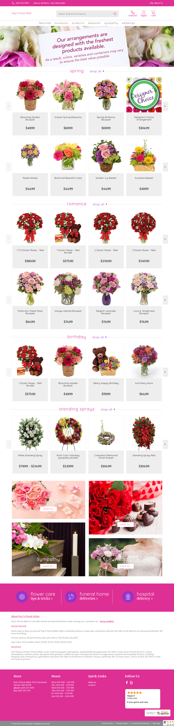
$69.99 (68, 128)
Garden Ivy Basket (106, 178)
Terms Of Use (107, 723)
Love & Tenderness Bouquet (144, 312)
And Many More (144, 383)
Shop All (96, 71)
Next (165, 106)
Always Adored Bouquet (68, 311)
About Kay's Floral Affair (25, 616)
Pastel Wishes (30, 178)
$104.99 (144, 128)
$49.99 (30, 128)
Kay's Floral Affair (22, 13)
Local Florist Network (140, 723)
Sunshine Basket (144, 178)
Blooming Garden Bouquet (30, 118)
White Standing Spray (30, 455)
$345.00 (144, 261)
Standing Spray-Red (144, 455)
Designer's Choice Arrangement (144, 118)
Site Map (156, 723)
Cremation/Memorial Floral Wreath (106, 456)
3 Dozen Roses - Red (144, 250)
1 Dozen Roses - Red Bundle (68, 251)
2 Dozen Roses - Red (106, 250)
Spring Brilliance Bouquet (106, 118)
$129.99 (68, 466)
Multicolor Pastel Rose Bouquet (30, 312)
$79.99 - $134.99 (30, 466)
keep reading (107, 621)
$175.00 (68, 261)
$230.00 (106, 261)
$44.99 (30, 189)
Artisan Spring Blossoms (68, 117)
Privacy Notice (122, 723)
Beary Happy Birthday (106, 383)
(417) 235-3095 (22, 3)
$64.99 (30, 322)
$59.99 (106, 394)
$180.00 (30, 261)
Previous (8, 106)
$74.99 (68, 322)
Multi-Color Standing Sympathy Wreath (68, 456)
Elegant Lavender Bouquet (106, 312)
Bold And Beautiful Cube (68, 178)
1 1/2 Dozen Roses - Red (30, 250)
